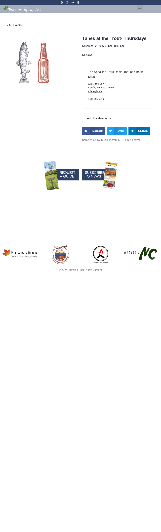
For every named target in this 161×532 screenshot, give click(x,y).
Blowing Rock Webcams (80, 195)
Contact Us (134, 203)
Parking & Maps (80, 199)
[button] (140, 7)
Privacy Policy (134, 199)
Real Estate (27, 203)
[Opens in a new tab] (60, 254)
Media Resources (80, 203)
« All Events (14, 25)
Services (27, 199)
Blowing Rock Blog (26, 195)
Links (134, 195)
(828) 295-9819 (96, 99)
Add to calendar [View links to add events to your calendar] (99, 118)
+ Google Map (95, 91)
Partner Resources (80, 207)
